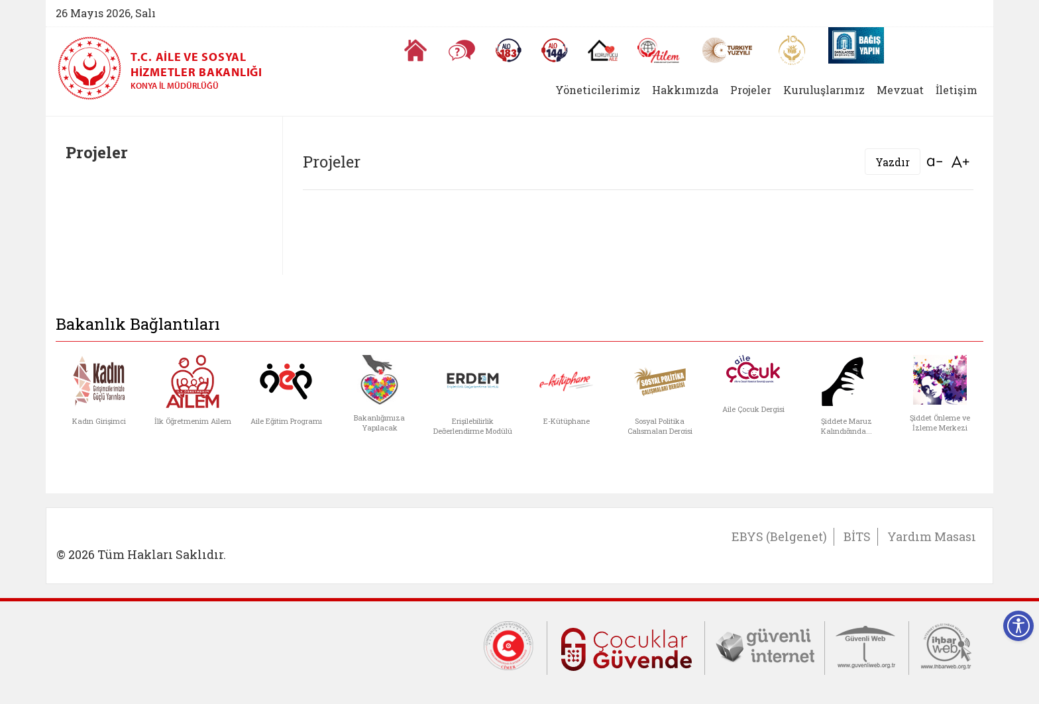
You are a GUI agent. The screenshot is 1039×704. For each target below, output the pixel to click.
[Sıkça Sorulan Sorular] (462, 50)
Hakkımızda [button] (685, 90)
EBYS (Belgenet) (779, 536)
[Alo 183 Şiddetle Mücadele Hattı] (508, 50)
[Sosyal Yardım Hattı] (554, 50)
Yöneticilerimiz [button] (597, 90)
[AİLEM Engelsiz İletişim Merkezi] (659, 50)
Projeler (750, 90)
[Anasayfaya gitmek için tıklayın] (415, 50)
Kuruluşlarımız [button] (824, 90)
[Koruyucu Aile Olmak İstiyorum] (603, 50)
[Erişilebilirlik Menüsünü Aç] (1018, 626)
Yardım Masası (931, 536)
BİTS (857, 536)
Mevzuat (900, 90)
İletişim (956, 90)
